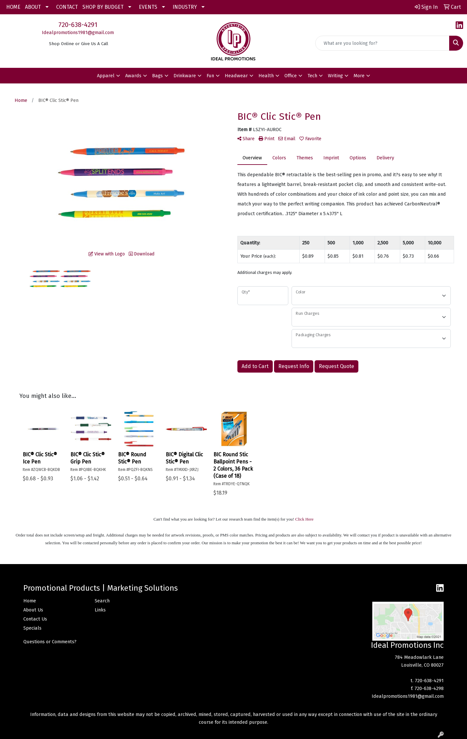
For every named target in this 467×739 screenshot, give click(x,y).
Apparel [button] (105, 76)
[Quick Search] (382, 43)
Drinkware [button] (185, 76)
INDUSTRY (185, 7)
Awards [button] (133, 76)
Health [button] (266, 76)
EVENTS (148, 7)
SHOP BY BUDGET (103, 7)
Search (102, 601)
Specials (32, 628)
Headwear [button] (236, 76)
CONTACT (67, 7)
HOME (13, 7)
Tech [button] (312, 76)
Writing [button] (335, 76)
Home (29, 601)
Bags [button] (157, 76)
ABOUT (33, 7)
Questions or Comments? (50, 642)
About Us (33, 610)
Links (100, 610)
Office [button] (290, 76)
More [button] (359, 76)
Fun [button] (210, 76)
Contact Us (35, 619)
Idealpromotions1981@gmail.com (78, 32)
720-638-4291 (77, 25)
